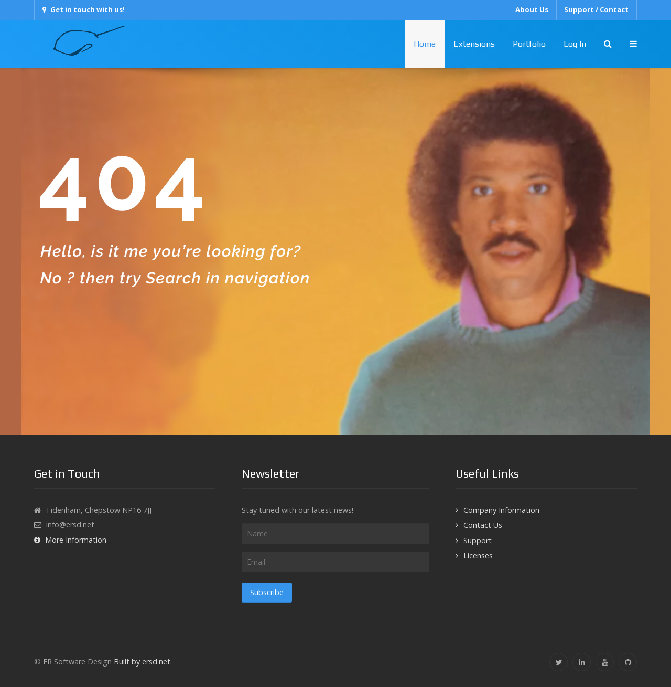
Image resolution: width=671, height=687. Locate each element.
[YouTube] (605, 662)
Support (477, 540)
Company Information (501, 510)
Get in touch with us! (83, 9)
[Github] (628, 662)
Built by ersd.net (142, 662)
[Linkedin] (581, 662)
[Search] (608, 44)
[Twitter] (558, 662)
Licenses (478, 556)
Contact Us (482, 525)
